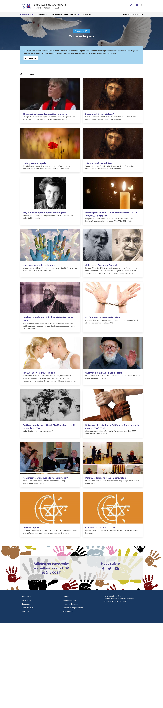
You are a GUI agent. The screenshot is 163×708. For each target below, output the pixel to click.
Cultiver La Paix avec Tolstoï (101, 265)
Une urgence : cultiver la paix (39, 265)
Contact (127, 14)
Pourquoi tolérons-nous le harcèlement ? (45, 478)
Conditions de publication (73, 608)
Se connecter (68, 611)
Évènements (42, 14)
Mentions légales (70, 600)
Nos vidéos (57, 14)
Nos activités (26, 14)
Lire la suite (31, 58)
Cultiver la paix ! (31, 527)
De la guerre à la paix (34, 163)
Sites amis (86, 14)
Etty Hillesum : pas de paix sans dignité (44, 212)
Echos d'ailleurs (70, 14)
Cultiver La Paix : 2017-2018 (100, 527)
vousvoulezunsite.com (125, 599)
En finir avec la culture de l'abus (102, 317)
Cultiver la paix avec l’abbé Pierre (103, 373)
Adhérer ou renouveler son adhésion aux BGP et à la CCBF (51, 568)
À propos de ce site (70, 604)
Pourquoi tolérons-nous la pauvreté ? (105, 478)
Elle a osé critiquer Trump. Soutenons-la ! (45, 114)
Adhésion (138, 14)
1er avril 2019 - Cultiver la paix (39, 373)
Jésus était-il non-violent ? (99, 114)
